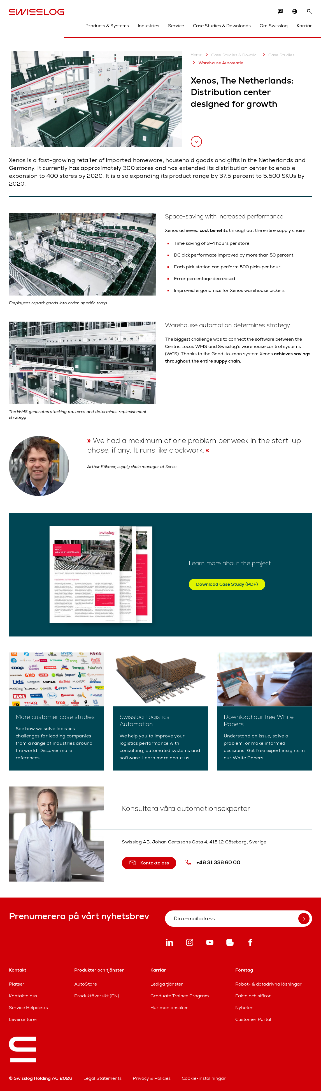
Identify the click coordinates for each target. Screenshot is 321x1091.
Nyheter (244, 1008)
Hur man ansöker (169, 1008)
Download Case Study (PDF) (227, 584)
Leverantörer (23, 1019)
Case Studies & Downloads (222, 26)
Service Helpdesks (28, 1008)
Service (176, 26)
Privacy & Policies (152, 1078)
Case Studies (277, 54)
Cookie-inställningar (204, 1078)
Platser (16, 984)
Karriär (304, 26)
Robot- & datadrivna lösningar (268, 984)
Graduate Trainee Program (179, 996)
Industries (148, 26)
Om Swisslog (274, 26)
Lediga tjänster (166, 984)
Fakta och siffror (253, 996)
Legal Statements (102, 1078)
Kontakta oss (23, 996)
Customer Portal (253, 1019)
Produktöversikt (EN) (96, 996)
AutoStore (85, 984)
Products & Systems (107, 26)
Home (197, 54)
